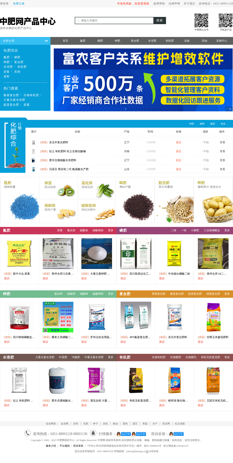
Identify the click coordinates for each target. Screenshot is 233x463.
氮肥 (6, 57)
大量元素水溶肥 (14, 99)
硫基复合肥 (11, 104)
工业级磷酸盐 (212, 230)
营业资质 (78, 445)
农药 (75, 423)
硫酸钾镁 (98, 293)
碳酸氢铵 (98, 230)
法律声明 (174, 3)
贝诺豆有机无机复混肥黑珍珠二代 (213, 400)
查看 (222, 143)
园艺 (135, 423)
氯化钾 (58, 293)
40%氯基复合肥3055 (136, 337)
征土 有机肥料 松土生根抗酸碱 (63, 152)
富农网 (166, 423)
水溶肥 (8, 66)
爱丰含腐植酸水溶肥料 (58, 161)
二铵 (173, 230)
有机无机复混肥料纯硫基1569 (136, 400)
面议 (7, 278)
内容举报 (152, 451)
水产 (154, 423)
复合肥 (18, 62)
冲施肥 (76, 357)
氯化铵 (71, 230)
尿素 (26, 104)
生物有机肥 (31, 95)
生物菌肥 (175, 357)
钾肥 (6, 62)
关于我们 (189, 3)
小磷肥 (195, 230)
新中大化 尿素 (17, 273)
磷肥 (17, 57)
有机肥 (22, 66)
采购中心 (221, 40)
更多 (110, 230)
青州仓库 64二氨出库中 (213, 273)
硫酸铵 (84, 230)
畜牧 (125, 423)
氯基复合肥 (11, 95)
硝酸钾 (84, 293)
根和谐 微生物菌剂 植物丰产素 (174, 400)
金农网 (64, 423)
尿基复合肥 (158, 293)
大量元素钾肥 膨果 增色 (96, 273)
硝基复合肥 (213, 293)
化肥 (85, 423)
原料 (6, 76)
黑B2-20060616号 (152, 446)
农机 (105, 423)
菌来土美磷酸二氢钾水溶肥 (58, 337)
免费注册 (19, 3)
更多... (224, 123)
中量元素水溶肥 (93, 357)
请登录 (4, 3)
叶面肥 (63, 357)
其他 (17, 71)
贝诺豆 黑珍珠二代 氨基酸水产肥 (64, 170)
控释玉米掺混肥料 (213, 337)
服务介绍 (51, 445)
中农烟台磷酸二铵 (174, 273)
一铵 (183, 230)
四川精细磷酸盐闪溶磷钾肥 (19, 337)
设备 (6, 71)
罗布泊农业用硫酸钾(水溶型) (96, 337)
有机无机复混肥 (210, 357)
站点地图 (180, 423)
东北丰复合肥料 (54, 143)
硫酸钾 (71, 293)
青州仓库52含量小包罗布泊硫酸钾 (58, 273)
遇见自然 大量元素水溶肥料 (96, 400)
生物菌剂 (190, 357)
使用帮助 (159, 3)
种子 (95, 423)
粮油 (115, 423)
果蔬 (145, 423)
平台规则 (65, 445)
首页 (65, 40)
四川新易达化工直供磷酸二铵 (136, 273)
